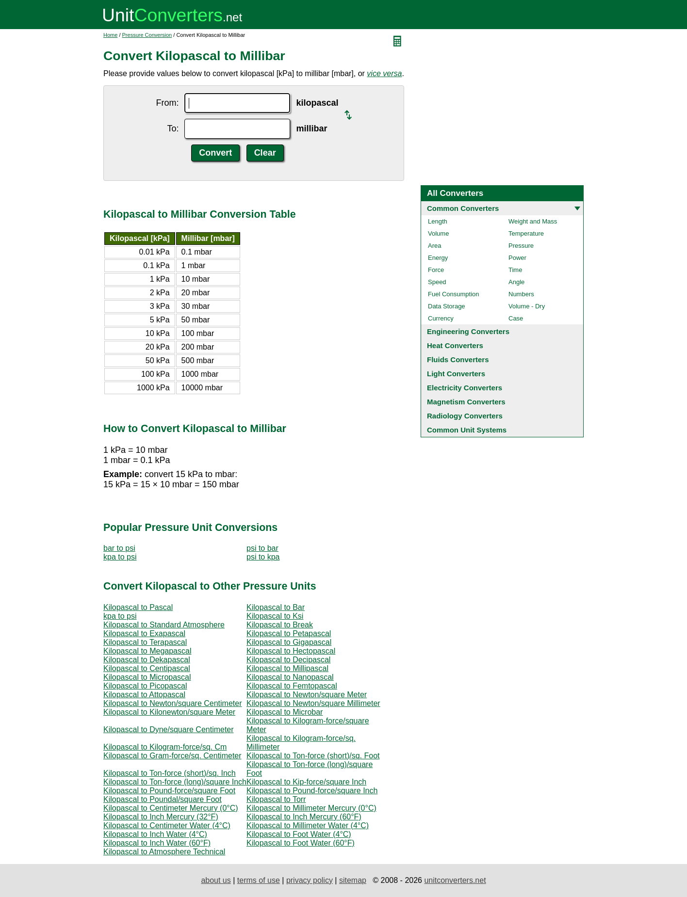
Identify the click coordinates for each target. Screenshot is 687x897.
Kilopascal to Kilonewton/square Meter (169, 712)
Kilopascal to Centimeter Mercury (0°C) (170, 808)
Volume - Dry (526, 306)
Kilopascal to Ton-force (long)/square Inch (174, 782)
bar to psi (119, 548)
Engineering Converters (468, 331)
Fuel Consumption (453, 294)
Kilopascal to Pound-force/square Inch (311, 790)
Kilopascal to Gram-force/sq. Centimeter (172, 756)
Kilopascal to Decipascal (288, 660)
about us (215, 880)
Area (434, 245)
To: (173, 128)
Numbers (521, 294)
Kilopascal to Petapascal (288, 633)
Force (436, 269)
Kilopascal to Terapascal (145, 642)
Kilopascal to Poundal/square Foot (162, 799)
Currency (441, 318)
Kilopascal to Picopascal (145, 686)
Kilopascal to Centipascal (146, 668)
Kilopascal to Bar (275, 607)
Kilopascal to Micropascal (147, 677)
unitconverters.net (455, 880)
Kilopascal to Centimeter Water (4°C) (166, 825)
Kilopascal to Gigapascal (288, 642)
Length (437, 221)
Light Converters (456, 373)
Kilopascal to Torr (276, 799)
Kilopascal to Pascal (138, 607)
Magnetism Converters (466, 402)
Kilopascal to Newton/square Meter (306, 694)
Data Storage (446, 306)
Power (517, 257)
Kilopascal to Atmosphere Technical (164, 852)
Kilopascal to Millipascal (287, 668)
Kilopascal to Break (279, 625)
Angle (516, 282)
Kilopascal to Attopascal (144, 694)
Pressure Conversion (147, 35)
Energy (438, 257)
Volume (438, 233)
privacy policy (309, 880)
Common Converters (463, 208)
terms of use (258, 880)
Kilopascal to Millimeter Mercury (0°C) (311, 808)
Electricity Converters (464, 388)
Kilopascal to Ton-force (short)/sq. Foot (313, 756)
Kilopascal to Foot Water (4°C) (298, 834)
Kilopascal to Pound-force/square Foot (169, 790)
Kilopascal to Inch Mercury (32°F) (160, 817)
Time (515, 269)
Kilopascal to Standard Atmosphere (164, 625)
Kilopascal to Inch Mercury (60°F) (303, 817)
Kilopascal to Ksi (274, 616)
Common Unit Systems (467, 430)
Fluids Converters (458, 359)
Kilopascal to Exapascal (144, 633)
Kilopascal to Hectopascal (290, 651)
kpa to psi (119, 557)
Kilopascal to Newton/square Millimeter (313, 703)
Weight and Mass (532, 221)
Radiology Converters (465, 416)
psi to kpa (262, 557)
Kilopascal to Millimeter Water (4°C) (307, 825)
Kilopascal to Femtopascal (291, 686)
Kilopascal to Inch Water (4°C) (155, 834)
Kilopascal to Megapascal (147, 651)
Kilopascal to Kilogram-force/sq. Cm (165, 747)
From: (167, 103)
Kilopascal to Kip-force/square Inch (306, 782)
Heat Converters (455, 345)
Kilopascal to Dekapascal (146, 660)
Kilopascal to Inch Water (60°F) (157, 843)
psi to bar (262, 548)
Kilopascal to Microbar (284, 712)
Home (110, 35)
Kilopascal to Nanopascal (290, 677)
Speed (437, 282)
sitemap (352, 880)
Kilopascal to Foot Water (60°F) (300, 843)
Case (515, 318)
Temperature (526, 233)
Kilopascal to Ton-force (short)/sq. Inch (169, 773)
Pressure (521, 245)
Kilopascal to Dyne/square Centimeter (168, 729)
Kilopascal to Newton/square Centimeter (172, 703)
